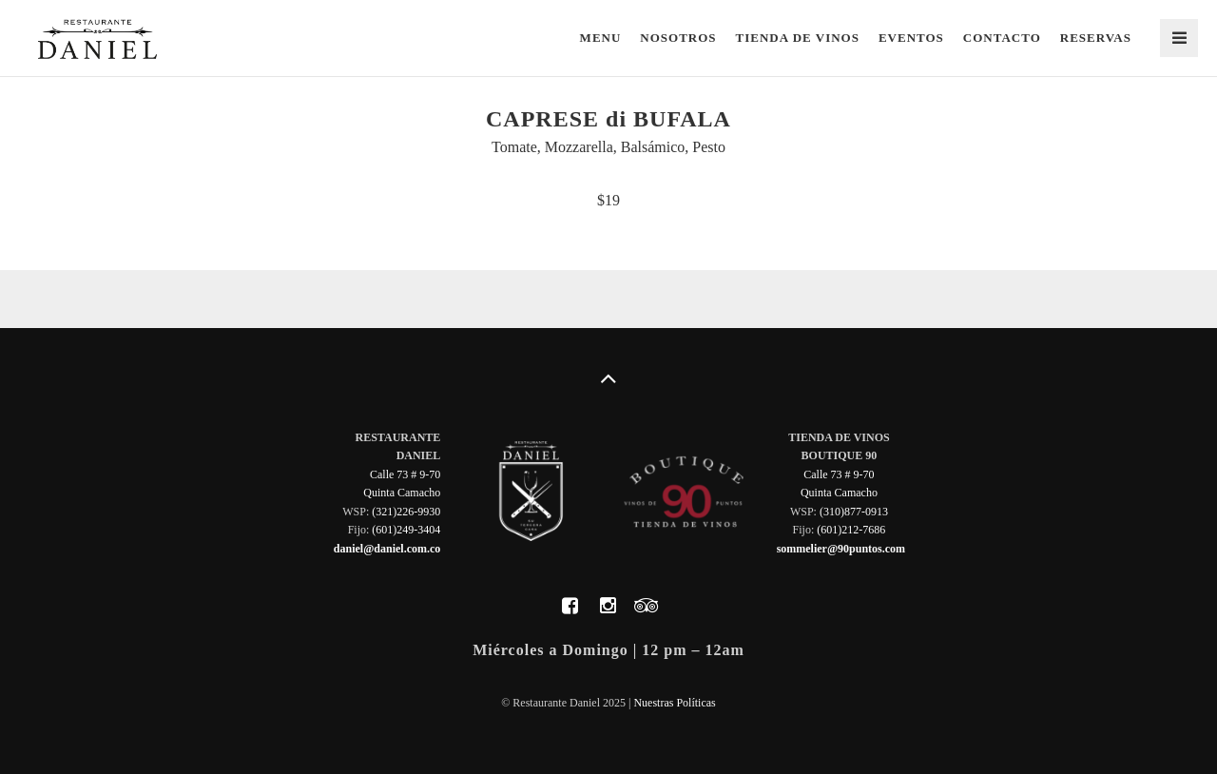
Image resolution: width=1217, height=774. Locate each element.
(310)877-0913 (854, 511)
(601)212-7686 (851, 529)
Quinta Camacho (401, 492)
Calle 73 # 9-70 (405, 474)
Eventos (911, 37)
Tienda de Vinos (798, 37)
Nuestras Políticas (674, 702)
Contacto (1002, 37)
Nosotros (678, 37)
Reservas (1095, 37)
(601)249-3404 (406, 529)
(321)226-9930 (406, 511)
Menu (601, 37)
